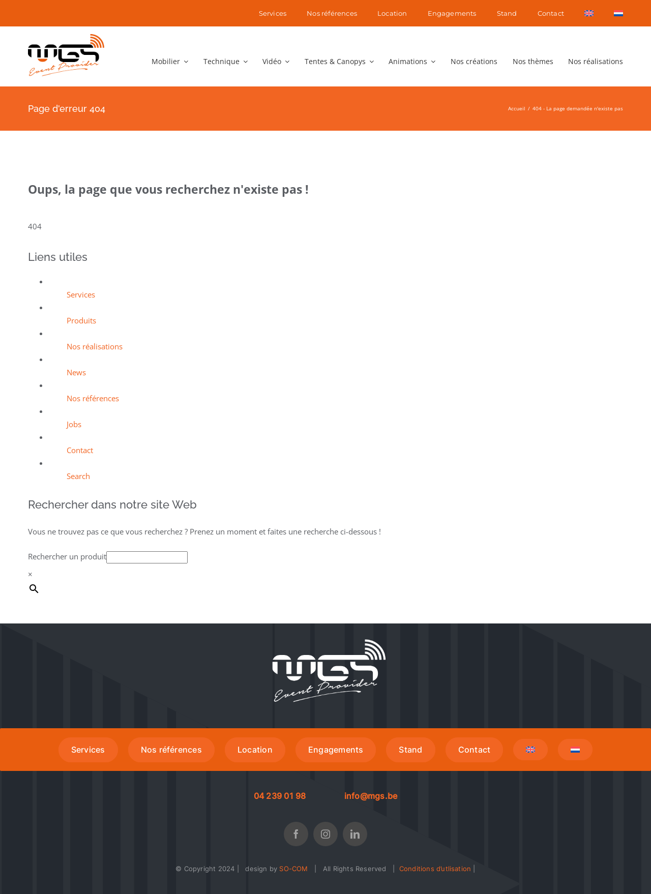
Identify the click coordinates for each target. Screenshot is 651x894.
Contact (80, 450)
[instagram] (325, 834)
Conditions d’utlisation (435, 869)
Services (81, 294)
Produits (81, 320)
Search (78, 476)
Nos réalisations (95, 346)
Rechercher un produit (67, 556)
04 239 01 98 (280, 796)
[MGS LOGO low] (66, 38)
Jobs (74, 424)
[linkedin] (355, 834)
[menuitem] (589, 13)
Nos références (93, 398)
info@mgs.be (371, 796)
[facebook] (296, 834)
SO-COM (293, 869)
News (76, 372)
